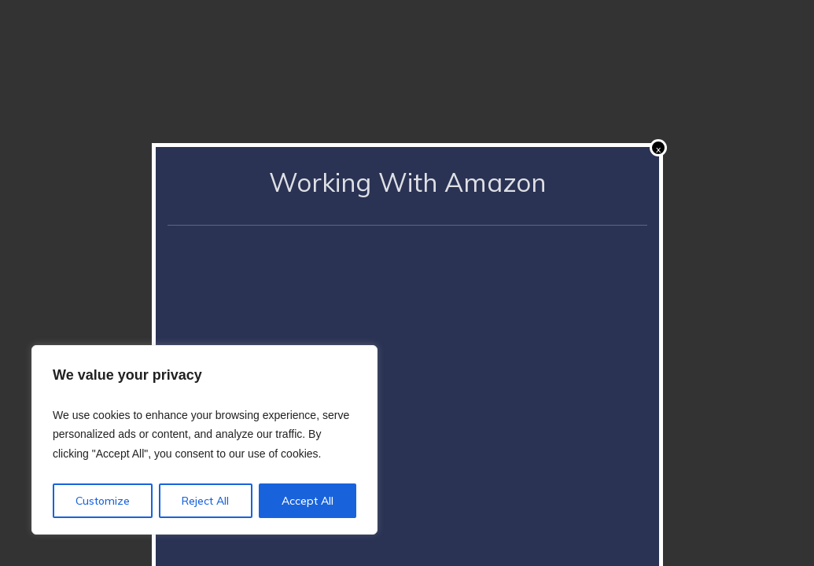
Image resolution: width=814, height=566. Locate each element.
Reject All (205, 501)
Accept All (307, 501)
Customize (103, 501)
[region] (204, 440)
